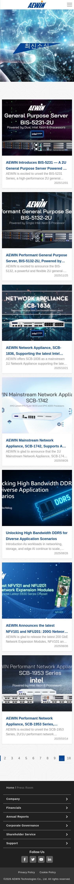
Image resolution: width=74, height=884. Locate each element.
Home (10, 787)
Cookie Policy (48, 872)
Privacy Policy (26, 872)
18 (69, 758)
